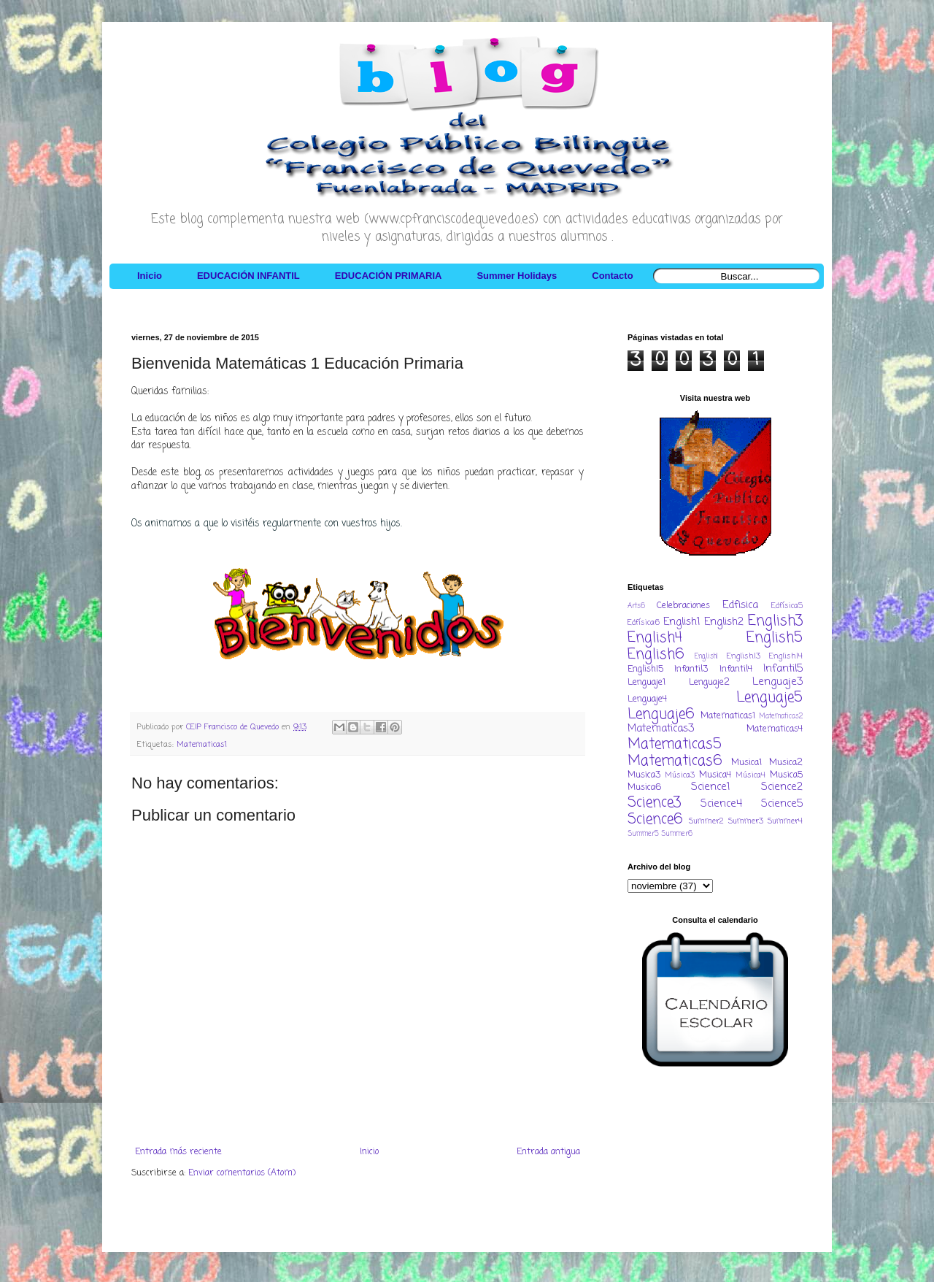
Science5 (782, 804)
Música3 (680, 775)
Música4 (750, 775)
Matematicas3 (661, 729)
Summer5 (643, 834)
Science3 (654, 802)
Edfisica (740, 605)
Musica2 (786, 762)
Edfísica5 (787, 606)
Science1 (710, 787)
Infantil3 (691, 669)
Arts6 (636, 606)
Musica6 (644, 787)
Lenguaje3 (777, 682)
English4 (655, 637)
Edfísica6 (644, 623)
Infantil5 (783, 669)
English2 (724, 622)
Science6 (655, 819)
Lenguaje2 (709, 682)
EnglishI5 (645, 669)
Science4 (721, 804)
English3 (775, 621)
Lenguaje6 (661, 714)
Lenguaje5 (769, 697)
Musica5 (786, 775)
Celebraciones (683, 606)
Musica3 (644, 775)
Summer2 (706, 821)
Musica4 (715, 775)
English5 (774, 637)
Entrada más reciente (178, 1152)
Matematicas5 (675, 744)
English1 (681, 622)
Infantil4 (735, 669)
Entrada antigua (548, 1152)
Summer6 (676, 834)
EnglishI (706, 656)
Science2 (782, 787)
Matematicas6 (675, 761)
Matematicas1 (202, 745)
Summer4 (785, 821)
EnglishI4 (786, 656)
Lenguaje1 (646, 682)
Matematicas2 (781, 716)
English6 (656, 654)
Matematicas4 (774, 729)
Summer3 (745, 821)
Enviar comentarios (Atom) (242, 1173)
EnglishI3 (743, 656)
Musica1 (746, 762)
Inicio (369, 1152)
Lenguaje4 (647, 699)
